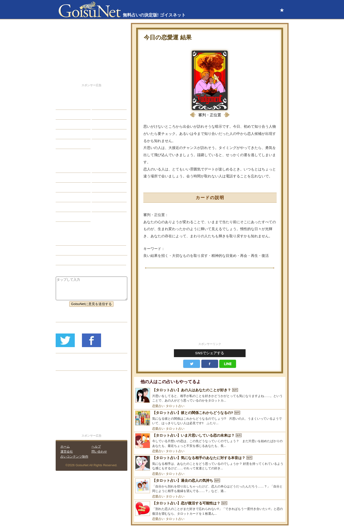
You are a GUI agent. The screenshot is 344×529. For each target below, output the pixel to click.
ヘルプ (96, 446)
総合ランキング (107, 134)
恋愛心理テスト (71, 207)
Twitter (191, 364)
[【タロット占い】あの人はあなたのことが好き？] (209, 395)
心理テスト (103, 207)
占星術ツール (105, 168)
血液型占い (103, 187)
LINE (227, 364)
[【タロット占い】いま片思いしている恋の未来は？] (209, 441)
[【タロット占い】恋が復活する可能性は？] (209, 508)
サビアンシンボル (72, 178)
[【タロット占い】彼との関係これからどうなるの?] (209, 418)
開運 (62, 134)
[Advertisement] (210, 308)
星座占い (66, 168)
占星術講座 (67, 144)
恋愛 (62, 105)
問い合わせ (99, 451)
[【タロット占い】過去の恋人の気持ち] (209, 486)
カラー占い (67, 187)
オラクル (66, 197)
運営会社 (66, 451)
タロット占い (175, 406)
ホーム (65, 446)
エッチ (64, 124)
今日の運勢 (103, 114)
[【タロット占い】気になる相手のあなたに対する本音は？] (209, 463)
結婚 (98, 105)
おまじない (67, 217)
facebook (209, 364)
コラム (100, 197)
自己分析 (66, 114)
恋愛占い (158, 406)
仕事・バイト (105, 124)
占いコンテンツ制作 (74, 456)
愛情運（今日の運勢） (76, 250)
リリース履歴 (69, 366)
